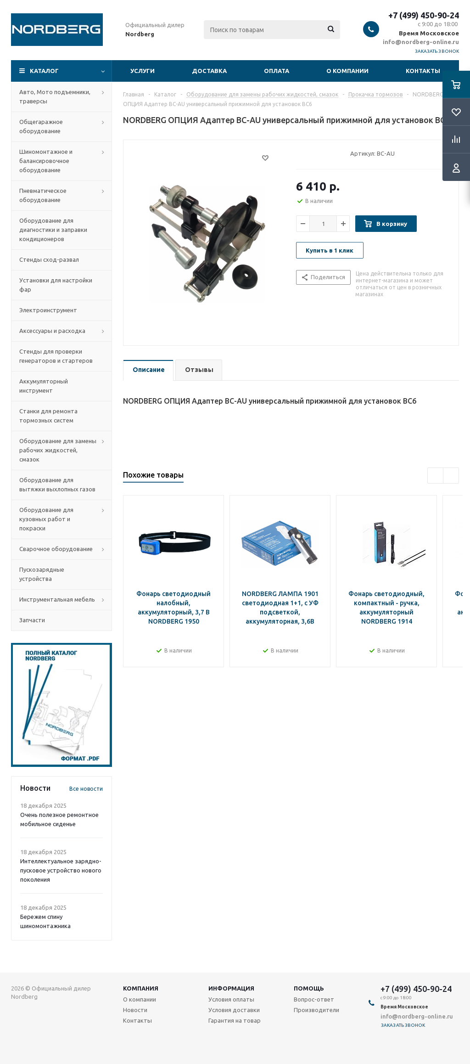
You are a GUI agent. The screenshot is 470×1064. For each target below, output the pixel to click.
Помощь (309, 988)
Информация (231, 988)
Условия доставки (234, 1010)
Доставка (209, 71)
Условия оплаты (231, 999)
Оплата (276, 71)
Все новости (86, 789)
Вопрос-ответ (314, 999)
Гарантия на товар (234, 1020)
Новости (135, 1010)
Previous (435, 475)
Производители (316, 1010)
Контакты (423, 71)
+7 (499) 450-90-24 (423, 15)
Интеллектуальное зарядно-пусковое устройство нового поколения (60, 870)
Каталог (44, 71)
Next (451, 475)
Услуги (142, 71)
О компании (347, 71)
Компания (140, 988)
